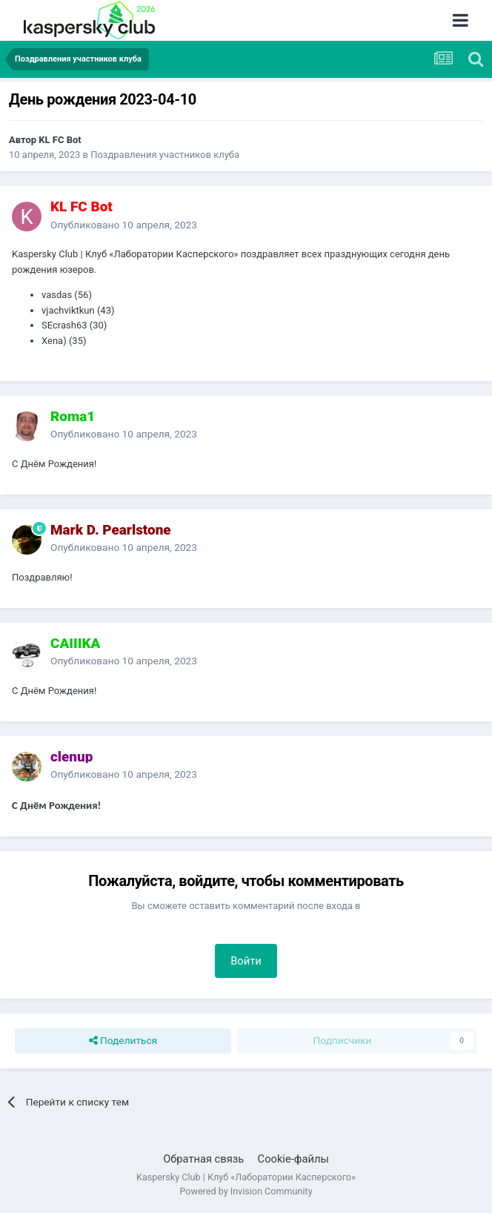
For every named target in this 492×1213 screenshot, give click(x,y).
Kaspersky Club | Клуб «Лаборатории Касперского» (246, 1177)
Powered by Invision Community (245, 1191)
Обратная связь (203, 1159)
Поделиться (123, 1041)
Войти (246, 961)
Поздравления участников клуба (164, 154)
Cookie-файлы (293, 1159)
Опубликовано (123, 225)
